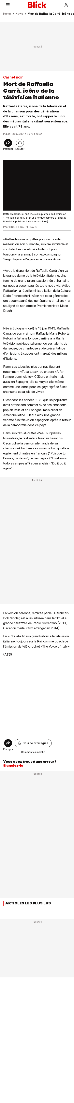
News (19, 13)
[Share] (8, 143)
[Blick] (37, 4)
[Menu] (8, 4)
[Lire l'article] (20, 143)
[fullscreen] (37, 185)
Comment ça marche (33, 752)
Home (7, 13)
